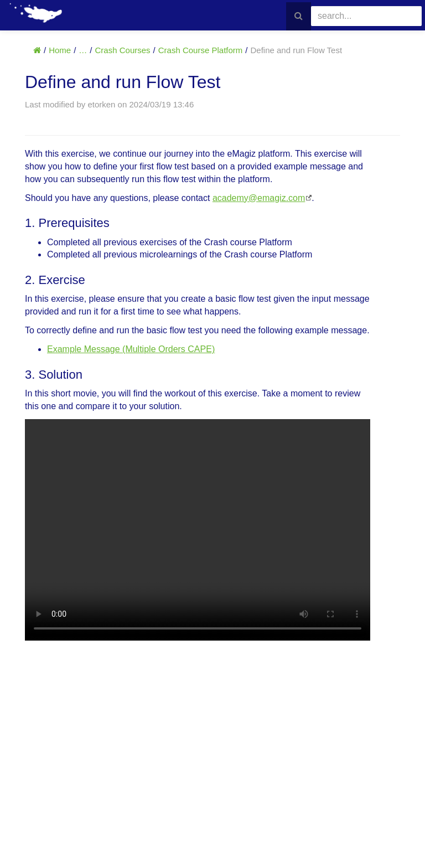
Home (60, 50)
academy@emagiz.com (258, 198)
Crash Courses (123, 50)
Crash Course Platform (200, 50)
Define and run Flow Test (296, 50)
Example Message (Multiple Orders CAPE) (131, 349)
